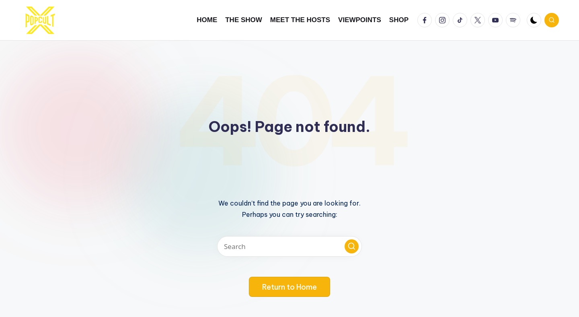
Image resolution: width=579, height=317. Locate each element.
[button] (352, 246)
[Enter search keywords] (289, 246)
